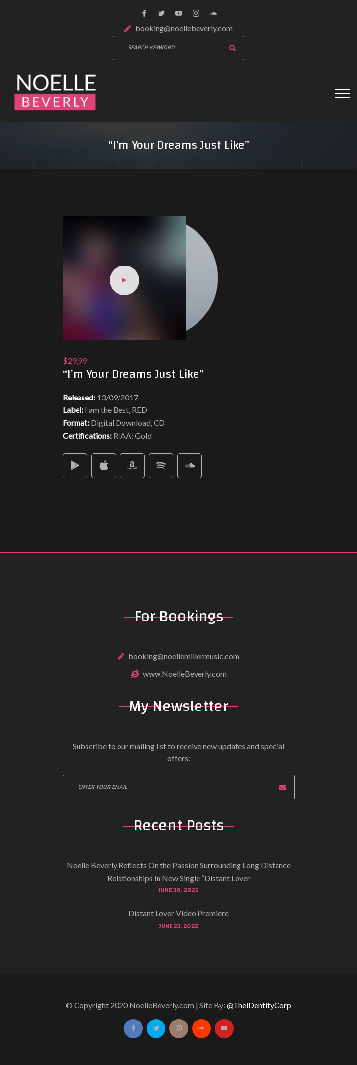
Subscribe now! (282, 787)
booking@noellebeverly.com (184, 28)
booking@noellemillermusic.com (183, 656)
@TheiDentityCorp (259, 1005)
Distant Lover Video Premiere (178, 913)
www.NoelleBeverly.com (185, 673)
